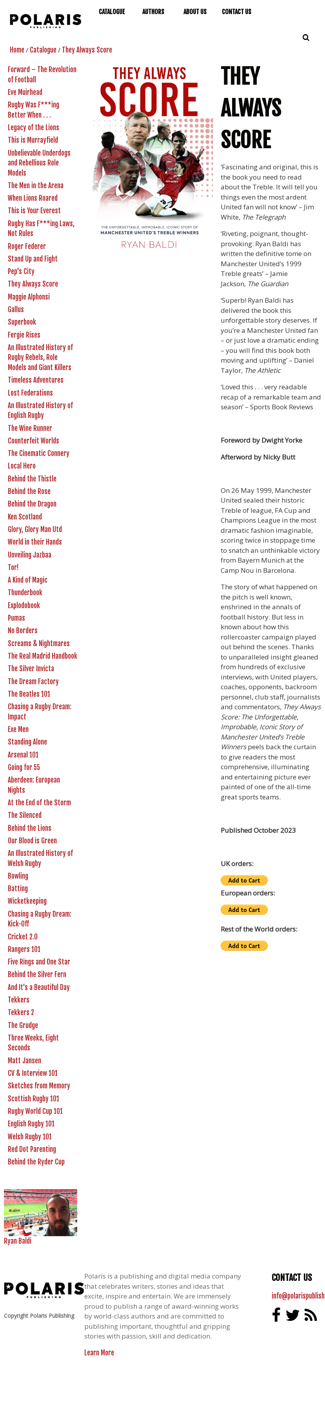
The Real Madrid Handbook (42, 656)
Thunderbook (25, 592)
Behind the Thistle (32, 479)
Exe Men (18, 729)
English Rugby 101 (31, 1124)
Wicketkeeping (27, 901)
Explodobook (24, 605)
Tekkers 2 (21, 1012)
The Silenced (25, 815)
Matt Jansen (24, 1061)
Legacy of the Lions (33, 128)
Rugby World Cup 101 (35, 1111)
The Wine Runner (30, 428)
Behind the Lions (29, 828)
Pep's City (21, 271)
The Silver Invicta (31, 669)
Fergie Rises (24, 335)
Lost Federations (30, 393)
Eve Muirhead (25, 92)
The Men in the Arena (36, 186)
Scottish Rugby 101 (33, 1099)
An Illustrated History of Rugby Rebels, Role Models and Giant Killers (40, 357)
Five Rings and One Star (39, 962)
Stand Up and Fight (33, 259)
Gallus (16, 309)
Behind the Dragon (32, 504)
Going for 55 (24, 767)
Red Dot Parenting (32, 1149)
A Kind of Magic (27, 580)
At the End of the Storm (39, 803)
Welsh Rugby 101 (30, 1137)
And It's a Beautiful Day (39, 987)
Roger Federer (27, 246)
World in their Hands (35, 542)
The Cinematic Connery (38, 453)
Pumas (16, 618)
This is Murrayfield (33, 140)
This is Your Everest (34, 211)
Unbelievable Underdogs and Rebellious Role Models (39, 163)
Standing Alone (27, 742)
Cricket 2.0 (23, 937)
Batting (18, 889)
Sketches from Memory (39, 1086)
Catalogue (43, 50)
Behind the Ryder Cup (36, 1162)
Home (17, 50)
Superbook (22, 322)
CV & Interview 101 (33, 1073)
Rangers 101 (24, 949)
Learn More (99, 1353)
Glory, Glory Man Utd (35, 529)
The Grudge (23, 1025)
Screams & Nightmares (39, 643)
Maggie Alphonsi (29, 297)
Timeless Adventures (36, 380)
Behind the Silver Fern (37, 974)
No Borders (23, 631)
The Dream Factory (33, 681)
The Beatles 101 (29, 694)
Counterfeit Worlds (33, 441)
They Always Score (87, 50)
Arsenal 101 (23, 755)
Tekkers (18, 1000)
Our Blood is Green (32, 841)
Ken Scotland (25, 517)
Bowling (18, 876)
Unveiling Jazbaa (29, 555)
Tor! (13, 567)
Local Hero (22, 466)
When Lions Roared (33, 198)
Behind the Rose (29, 491)
